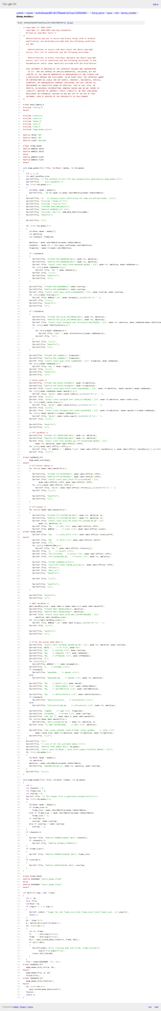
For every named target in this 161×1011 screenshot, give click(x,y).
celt (117, 12)
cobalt (20, 12)
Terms (30, 1007)
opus (109, 12)
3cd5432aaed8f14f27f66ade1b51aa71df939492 (61, 12)
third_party (98, 12)
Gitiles (15, 1007)
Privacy (23, 1007)
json (156, 1007)
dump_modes (128, 12)
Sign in (155, 4)
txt (150, 1007)
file (70, 23)
